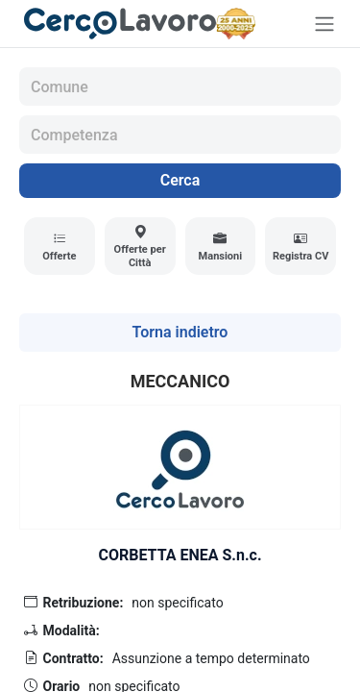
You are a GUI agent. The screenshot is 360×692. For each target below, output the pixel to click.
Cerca (180, 180)
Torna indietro (180, 332)
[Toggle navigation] (324, 24)
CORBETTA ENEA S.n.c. (179, 555)
